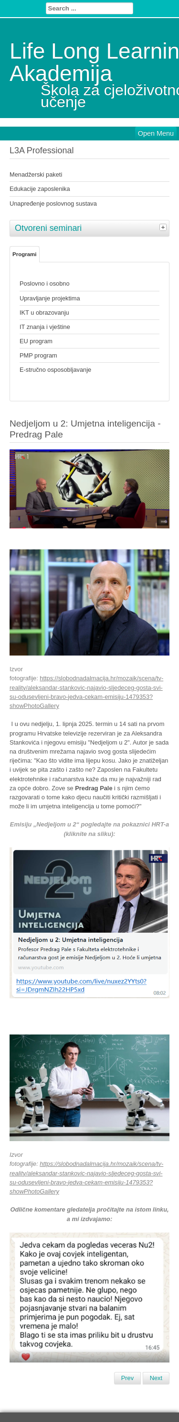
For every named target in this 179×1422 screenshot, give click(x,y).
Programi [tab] (24, 254)
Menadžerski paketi (36, 174)
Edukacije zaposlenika (40, 188)
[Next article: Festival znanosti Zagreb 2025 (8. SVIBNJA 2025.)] (156, 1378)
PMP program (38, 355)
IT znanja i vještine (45, 326)
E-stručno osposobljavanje (55, 369)
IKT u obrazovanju (44, 312)
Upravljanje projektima (50, 298)
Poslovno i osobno (45, 283)
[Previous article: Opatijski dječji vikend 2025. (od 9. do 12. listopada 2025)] (127, 1378)
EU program (36, 341)
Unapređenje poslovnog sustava (53, 203)
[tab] (164, 227)
